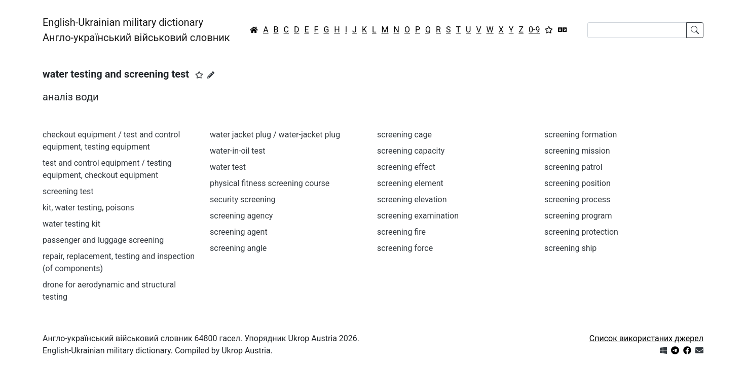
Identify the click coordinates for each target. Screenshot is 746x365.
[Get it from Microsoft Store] (663, 350)
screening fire (401, 232)
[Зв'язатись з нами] (699, 350)
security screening (242, 199)
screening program (578, 216)
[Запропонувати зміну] (210, 75)
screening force (405, 248)
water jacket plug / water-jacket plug (275, 134)
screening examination (418, 216)
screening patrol (573, 167)
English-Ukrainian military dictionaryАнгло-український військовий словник (136, 30)
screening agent (239, 232)
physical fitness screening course (269, 183)
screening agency (241, 216)
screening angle (238, 248)
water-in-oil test (238, 151)
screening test (68, 191)
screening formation (580, 134)
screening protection (581, 232)
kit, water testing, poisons (88, 207)
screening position (577, 183)
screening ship (570, 248)
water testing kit (71, 224)
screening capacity (410, 151)
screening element (410, 183)
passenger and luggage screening (103, 240)
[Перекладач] (562, 29)
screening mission (577, 151)
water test (228, 167)
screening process (577, 199)
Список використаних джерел (646, 338)
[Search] (637, 30)
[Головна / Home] (253, 29)
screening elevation (412, 199)
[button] (199, 75)
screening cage (404, 134)
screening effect (406, 167)
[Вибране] (548, 29)
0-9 (534, 29)
